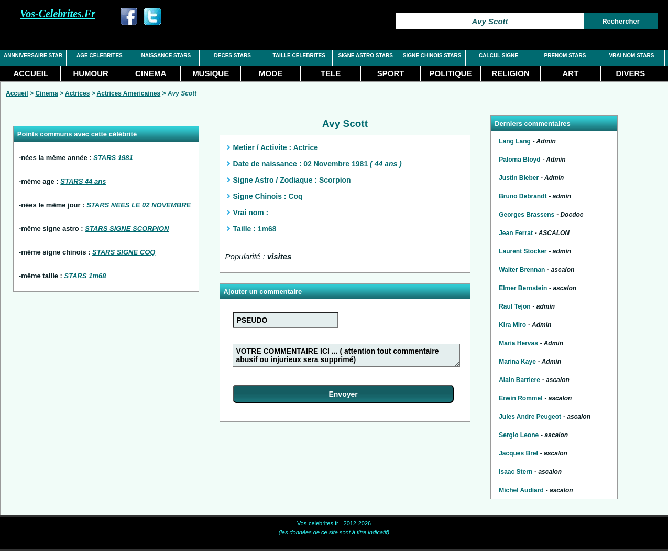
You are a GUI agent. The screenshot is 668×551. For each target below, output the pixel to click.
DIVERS (630, 73)
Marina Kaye (517, 361)
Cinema (46, 93)
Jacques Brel (518, 453)
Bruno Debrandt (522, 196)
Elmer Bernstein (523, 288)
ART (571, 73)
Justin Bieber (519, 178)
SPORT (390, 73)
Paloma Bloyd (519, 159)
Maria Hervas (518, 343)
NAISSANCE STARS (166, 55)
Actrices (77, 93)
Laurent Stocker (522, 251)
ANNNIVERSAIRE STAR (33, 55)
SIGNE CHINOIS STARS (432, 55)
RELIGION (510, 73)
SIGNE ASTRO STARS (365, 55)
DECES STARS (232, 55)
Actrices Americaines (129, 93)
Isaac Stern (515, 471)
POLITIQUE (451, 73)
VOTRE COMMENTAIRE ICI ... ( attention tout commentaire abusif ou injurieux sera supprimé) (346, 355)
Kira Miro (512, 325)
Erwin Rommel (520, 398)
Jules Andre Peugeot (530, 416)
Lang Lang (515, 141)
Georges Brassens (526, 214)
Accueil (17, 93)
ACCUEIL (30, 73)
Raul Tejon (514, 306)
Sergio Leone (519, 435)
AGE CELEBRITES (99, 55)
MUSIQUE (210, 73)
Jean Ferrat (516, 233)
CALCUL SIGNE (498, 55)
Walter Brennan (522, 269)
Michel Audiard (521, 490)
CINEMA (150, 73)
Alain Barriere (519, 380)
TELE (331, 73)
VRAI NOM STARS (631, 55)
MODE (270, 73)
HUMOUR (90, 73)
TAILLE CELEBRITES (299, 55)
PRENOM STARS (565, 55)
